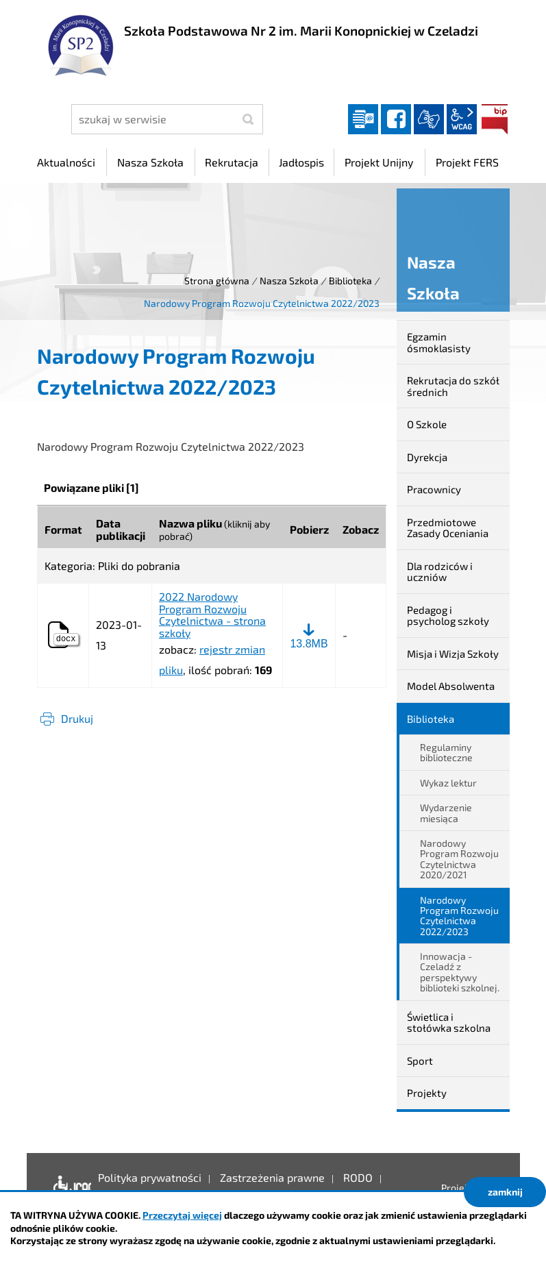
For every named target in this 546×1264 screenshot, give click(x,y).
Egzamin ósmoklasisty (439, 342)
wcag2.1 (462, 119)
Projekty (427, 1093)
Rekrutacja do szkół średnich (453, 386)
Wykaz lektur (448, 783)
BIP (495, 119)
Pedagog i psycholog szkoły (448, 616)
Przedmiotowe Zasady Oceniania (447, 528)
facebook (396, 119)
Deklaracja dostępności (69, 1188)
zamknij (505, 1192)
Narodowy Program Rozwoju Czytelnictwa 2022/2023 (459, 915)
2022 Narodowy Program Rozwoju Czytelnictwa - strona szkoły (212, 615)
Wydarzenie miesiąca (446, 812)
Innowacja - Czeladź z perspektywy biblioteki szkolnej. (459, 971)
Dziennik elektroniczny (363, 119)
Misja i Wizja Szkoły (453, 653)
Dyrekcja (427, 457)
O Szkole (427, 424)
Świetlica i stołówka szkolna (449, 1022)
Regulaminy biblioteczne (446, 752)
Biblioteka (350, 280)
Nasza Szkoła (289, 280)
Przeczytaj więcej (182, 1215)
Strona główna (216, 280)
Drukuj (77, 718)
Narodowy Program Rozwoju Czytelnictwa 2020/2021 (459, 858)
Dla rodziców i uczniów (440, 572)
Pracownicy (434, 489)
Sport (420, 1060)
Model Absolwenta (451, 686)
